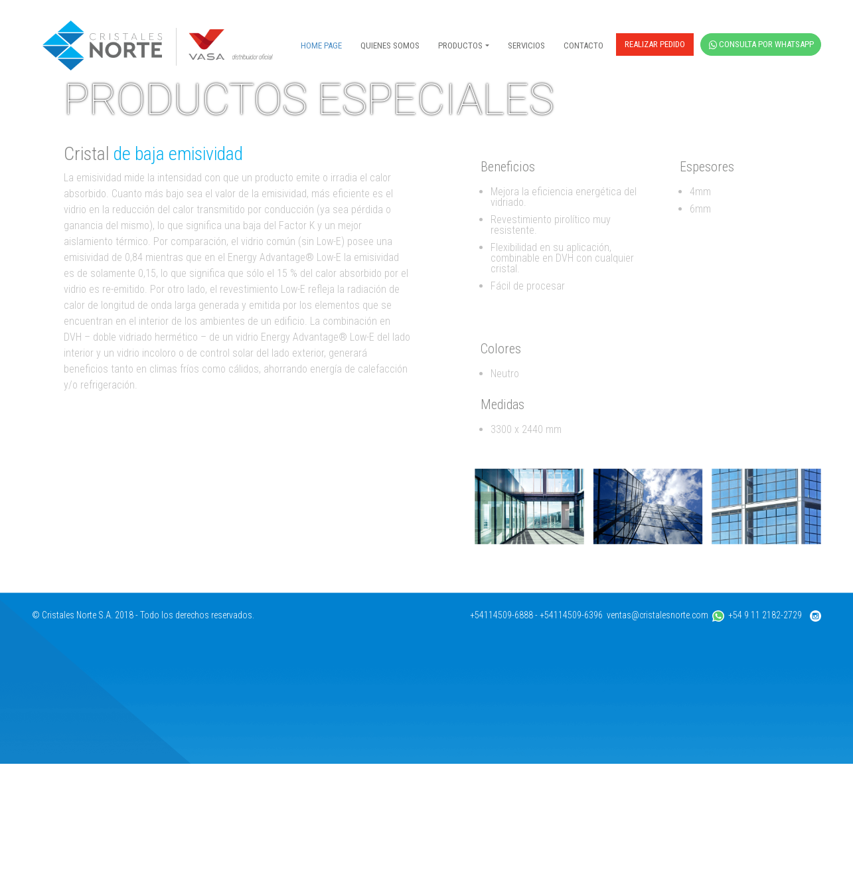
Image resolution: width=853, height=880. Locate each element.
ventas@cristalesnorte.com (657, 731)
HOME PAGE (321, 45)
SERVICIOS (526, 45)
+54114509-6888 (501, 731)
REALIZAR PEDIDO (655, 44)
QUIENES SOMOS (390, 45)
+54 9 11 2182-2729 (756, 731)
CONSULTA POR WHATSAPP (761, 44)
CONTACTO (583, 45)
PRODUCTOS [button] (460, 45)
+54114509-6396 (571, 731)
